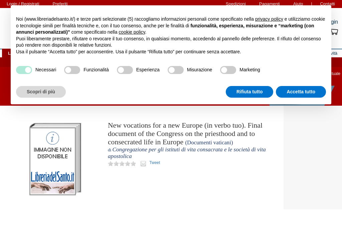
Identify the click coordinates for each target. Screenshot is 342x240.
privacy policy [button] (269, 19)
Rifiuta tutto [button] (249, 91)
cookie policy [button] (132, 32)
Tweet (154, 162)
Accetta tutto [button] (301, 91)
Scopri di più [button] (41, 91)
